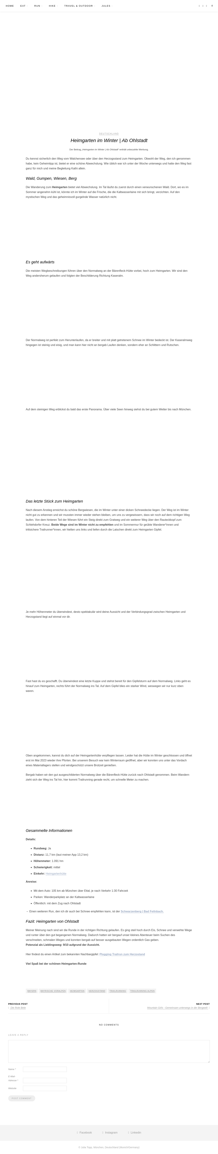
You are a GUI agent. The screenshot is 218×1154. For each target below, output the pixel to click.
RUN (37, 6)
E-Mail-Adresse (13, 1078)
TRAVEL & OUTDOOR (78, 6)
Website (12, 1088)
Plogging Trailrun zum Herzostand (122, 954)
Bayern (32, 991)
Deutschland (109, 133)
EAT (23, 6)
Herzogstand (97, 991)
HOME (10, 6)
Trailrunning (118, 991)
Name (12, 1069)
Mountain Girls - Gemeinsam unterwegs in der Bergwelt (178, 1007)
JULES (106, 6)
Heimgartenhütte (56, 873)
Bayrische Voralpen (53, 991)
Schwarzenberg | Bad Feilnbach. (142, 911)
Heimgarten (77, 991)
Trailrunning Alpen (142, 991)
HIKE (52, 6)
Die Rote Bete (17, 1007)
